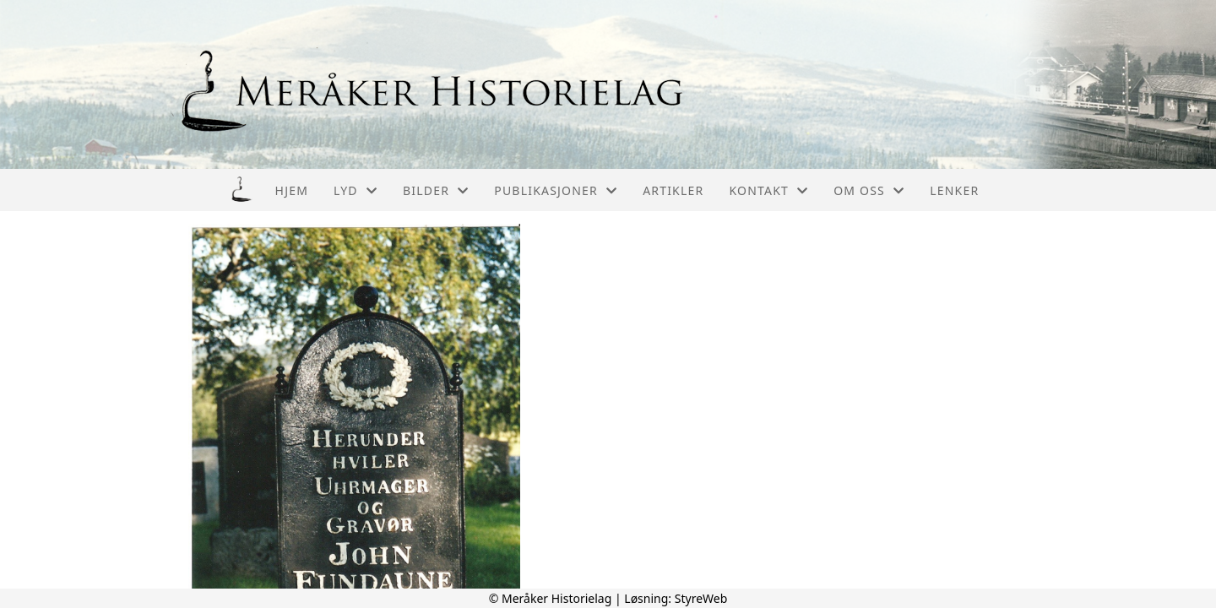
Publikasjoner (555, 190)
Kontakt (768, 190)
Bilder (436, 190)
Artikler (673, 190)
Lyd (355, 190)
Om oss (868, 190)
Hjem (291, 190)
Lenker (954, 190)
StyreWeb (701, 598)
